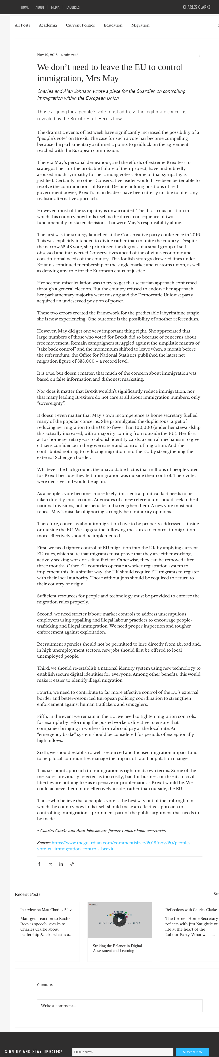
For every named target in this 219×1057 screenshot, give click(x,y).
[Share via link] (72, 864)
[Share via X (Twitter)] (50, 864)
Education (113, 25)
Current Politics (80, 25)
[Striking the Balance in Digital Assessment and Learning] (120, 920)
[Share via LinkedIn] (61, 864)
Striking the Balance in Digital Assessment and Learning (117, 948)
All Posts (22, 25)
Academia (48, 25)
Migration (140, 25)
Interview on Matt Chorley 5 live (46, 910)
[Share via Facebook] (39, 864)
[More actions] (199, 55)
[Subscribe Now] (192, 1052)
